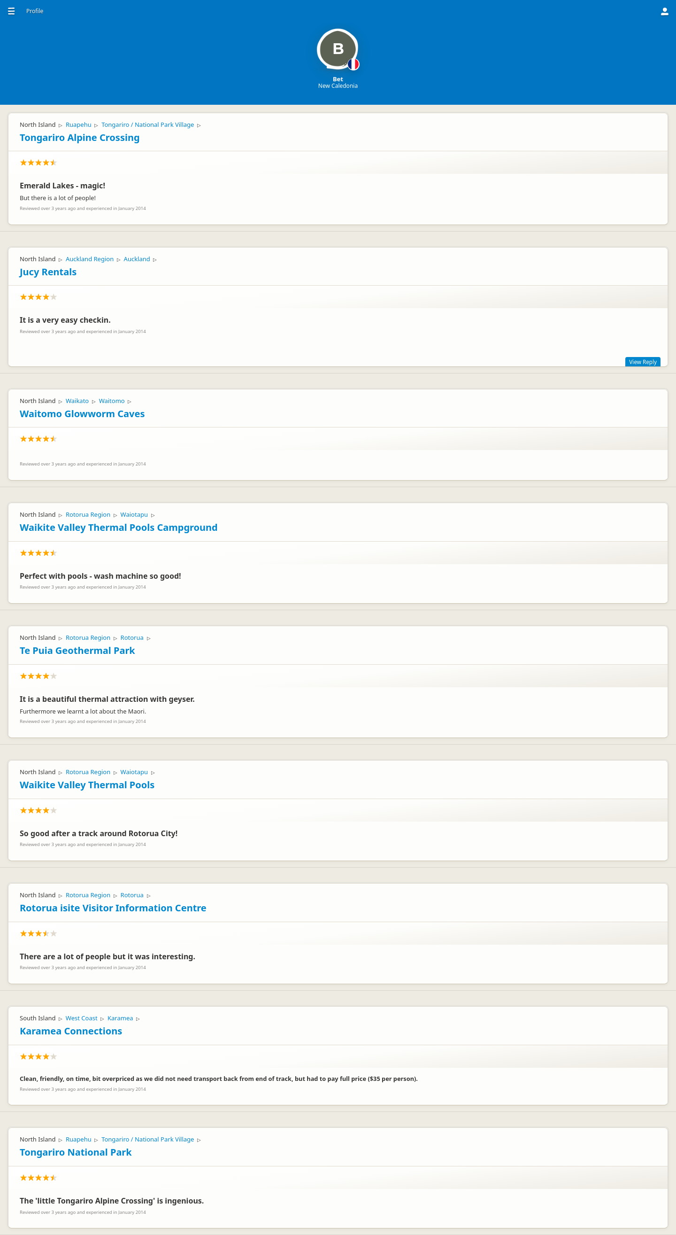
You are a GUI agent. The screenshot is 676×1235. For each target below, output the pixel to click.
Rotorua (132, 637)
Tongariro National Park (76, 1152)
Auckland (137, 259)
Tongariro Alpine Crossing (80, 137)
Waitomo (112, 400)
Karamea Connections (71, 1031)
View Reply (643, 361)
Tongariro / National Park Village (147, 124)
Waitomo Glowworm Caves (82, 413)
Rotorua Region (88, 514)
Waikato (77, 400)
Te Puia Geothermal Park (77, 650)
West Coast (82, 1018)
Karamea (120, 1018)
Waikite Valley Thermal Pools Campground (119, 527)
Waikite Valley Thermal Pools (87, 784)
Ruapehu (79, 124)
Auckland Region (90, 259)
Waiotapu (134, 514)
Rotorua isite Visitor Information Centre (113, 907)
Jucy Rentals (48, 271)
